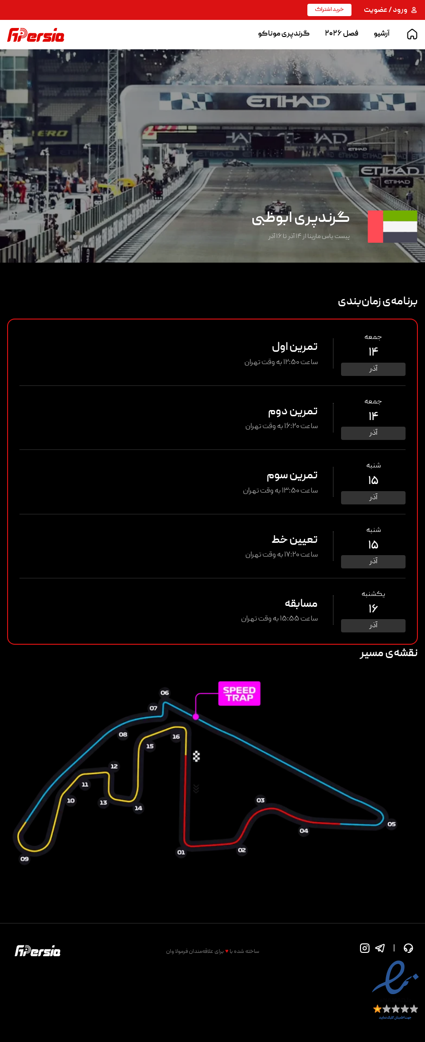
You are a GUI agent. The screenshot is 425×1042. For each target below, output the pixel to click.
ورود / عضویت (391, 10)
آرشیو (381, 34)
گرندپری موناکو (284, 34)
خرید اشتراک (329, 10)
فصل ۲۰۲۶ (342, 34)
